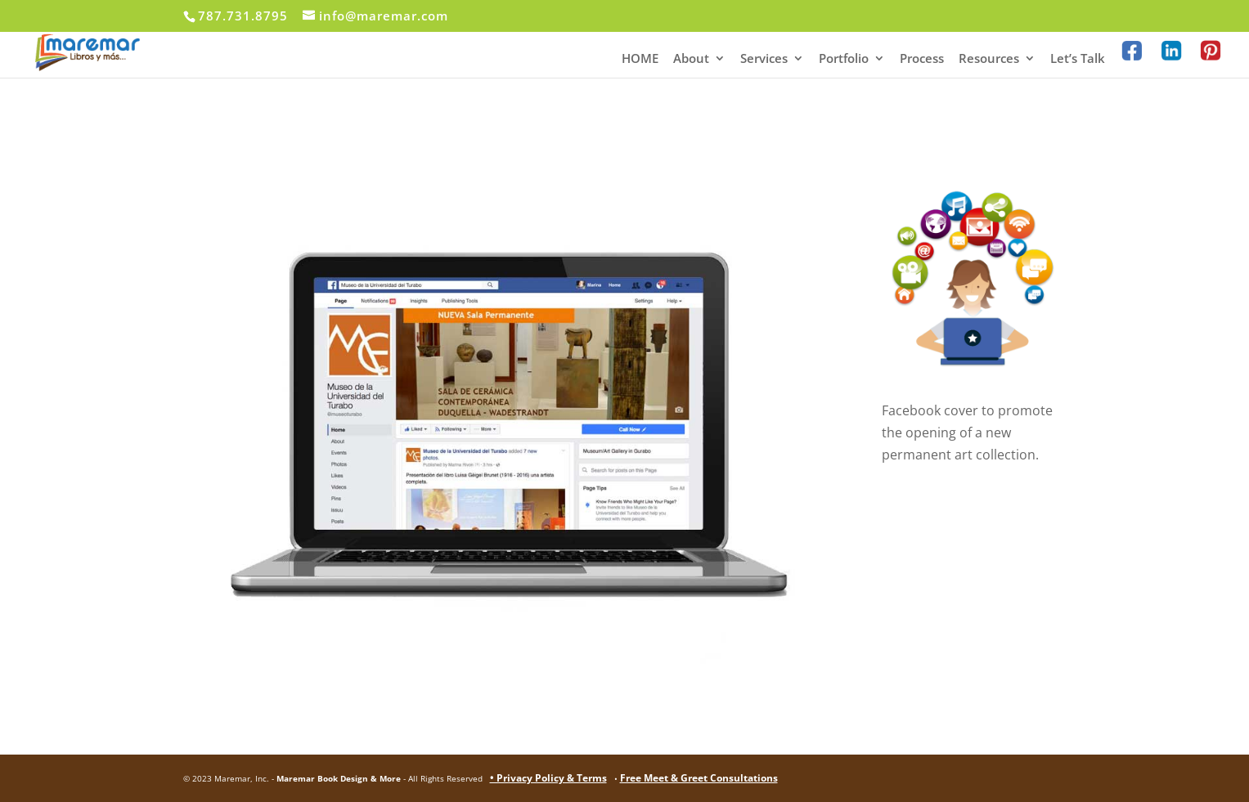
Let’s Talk (1077, 59)
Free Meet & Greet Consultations (699, 778)
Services (764, 59)
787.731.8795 (243, 15)
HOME (640, 59)
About (691, 59)
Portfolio (844, 59)
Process (922, 59)
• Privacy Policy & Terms (548, 778)
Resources (989, 59)
